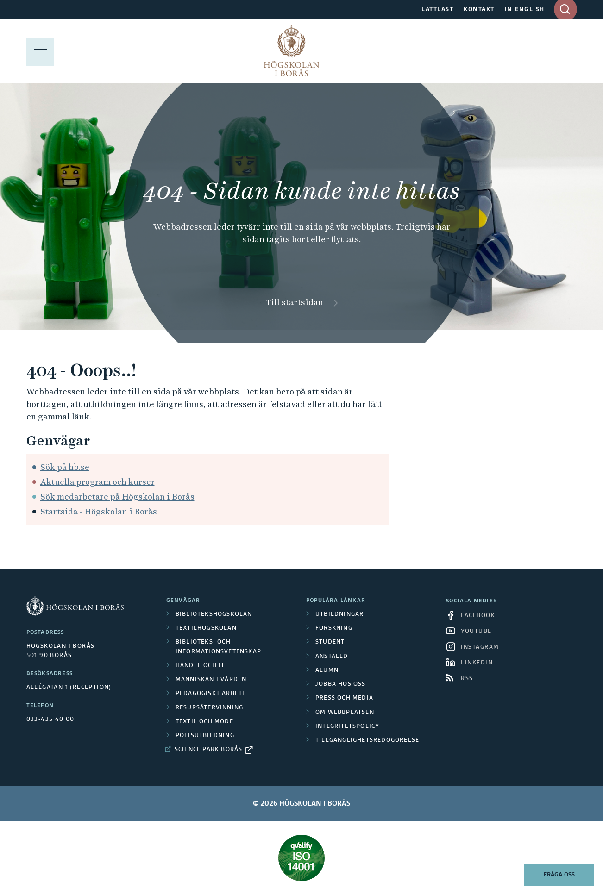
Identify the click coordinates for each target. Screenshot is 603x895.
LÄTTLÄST (437, 9)
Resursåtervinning (209, 708)
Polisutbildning (205, 735)
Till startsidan (294, 302)
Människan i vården (211, 679)
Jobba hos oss (340, 684)
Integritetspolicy (347, 726)
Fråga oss (559, 875)
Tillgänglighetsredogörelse (367, 740)
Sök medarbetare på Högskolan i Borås (117, 496)
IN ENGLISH (525, 9)
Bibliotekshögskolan (214, 614)
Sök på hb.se (64, 467)
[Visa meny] (40, 51)
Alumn (327, 670)
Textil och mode (204, 722)
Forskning (333, 628)
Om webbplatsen (344, 712)
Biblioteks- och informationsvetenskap (218, 647)
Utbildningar (339, 614)
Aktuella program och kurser (97, 482)
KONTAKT (479, 9)
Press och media (344, 698)
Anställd (331, 656)
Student (330, 642)
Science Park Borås (209, 749)
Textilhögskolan (206, 628)
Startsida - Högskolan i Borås (98, 511)
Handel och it (200, 666)
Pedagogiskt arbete (211, 693)
